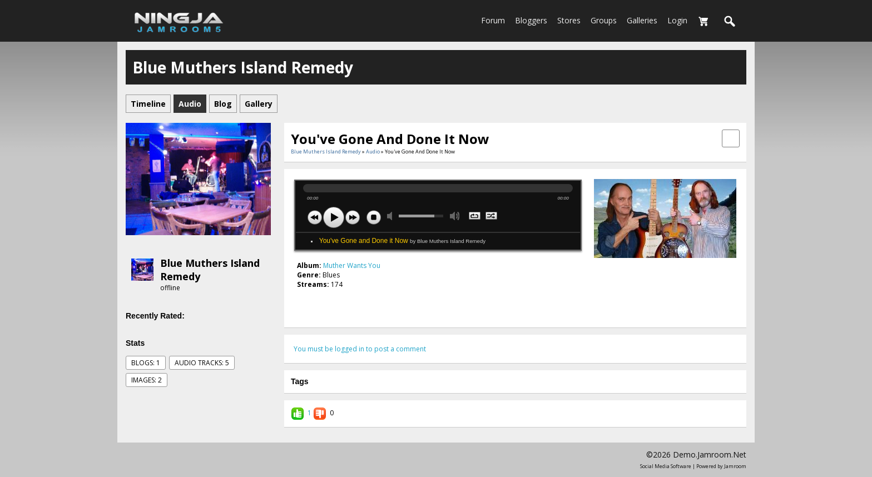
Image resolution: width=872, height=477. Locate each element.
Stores (569, 20)
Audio (373, 151)
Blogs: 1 (145, 362)
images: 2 (146, 380)
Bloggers (531, 20)
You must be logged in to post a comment (360, 349)
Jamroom (735, 466)
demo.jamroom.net (709, 454)
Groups (604, 20)
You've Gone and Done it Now (402, 241)
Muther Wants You (351, 265)
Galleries (642, 20)
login (677, 20)
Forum (493, 20)
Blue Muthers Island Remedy (326, 151)
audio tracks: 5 (202, 362)
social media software (665, 466)
